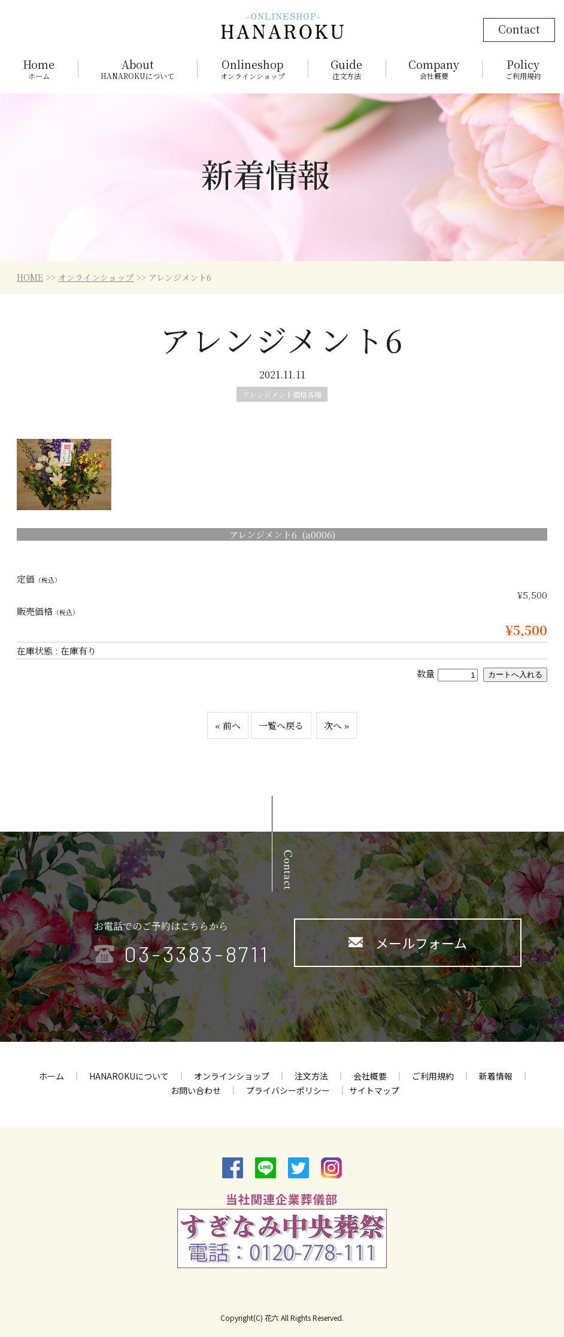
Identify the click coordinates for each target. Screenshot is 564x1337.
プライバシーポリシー (288, 1090)
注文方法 (311, 1076)
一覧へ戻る (281, 725)
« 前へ (228, 725)
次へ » (336, 725)
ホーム (51, 1076)
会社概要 (370, 1076)
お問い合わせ (196, 1090)
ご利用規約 (433, 1076)
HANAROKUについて (129, 1076)
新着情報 (496, 1076)
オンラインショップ (96, 277)
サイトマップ (374, 1090)
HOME (30, 277)
